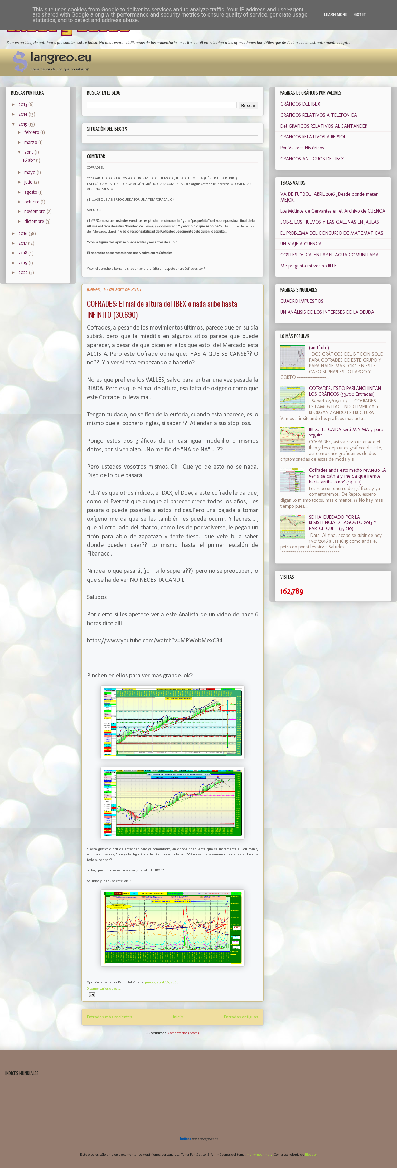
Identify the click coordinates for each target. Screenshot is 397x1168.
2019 (24, 263)
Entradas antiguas (241, 1017)
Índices (185, 1139)
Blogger (311, 1155)
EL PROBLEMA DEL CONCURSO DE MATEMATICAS (331, 233)
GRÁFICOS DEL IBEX (300, 104)
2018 (23, 253)
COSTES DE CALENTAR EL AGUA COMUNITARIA (329, 255)
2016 (24, 233)
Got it (360, 14)
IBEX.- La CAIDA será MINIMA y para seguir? (346, 432)
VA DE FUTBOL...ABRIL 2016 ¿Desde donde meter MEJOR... (329, 197)
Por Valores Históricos (302, 148)
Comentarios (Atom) (183, 1033)
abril (29, 152)
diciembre (35, 221)
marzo (31, 142)
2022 (24, 272)
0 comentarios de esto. (104, 989)
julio (29, 182)
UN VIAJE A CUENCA (301, 244)
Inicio (178, 1017)
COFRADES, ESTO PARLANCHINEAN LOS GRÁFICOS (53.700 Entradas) (345, 391)
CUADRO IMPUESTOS (301, 301)
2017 (23, 243)
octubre (32, 202)
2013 (23, 104)
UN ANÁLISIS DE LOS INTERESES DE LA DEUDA (327, 312)
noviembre (35, 211)
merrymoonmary (259, 1155)
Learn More (335, 14)
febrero (32, 132)
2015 (23, 124)
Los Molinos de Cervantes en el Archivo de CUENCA (332, 211)
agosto (31, 192)
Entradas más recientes (109, 1017)
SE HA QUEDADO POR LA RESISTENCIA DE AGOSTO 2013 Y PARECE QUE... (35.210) (343, 523)
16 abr (29, 160)
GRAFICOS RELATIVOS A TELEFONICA (318, 115)
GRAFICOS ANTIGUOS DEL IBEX (312, 159)
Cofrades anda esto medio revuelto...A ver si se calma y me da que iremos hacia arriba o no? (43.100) (347, 476)
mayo (30, 172)
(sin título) (319, 348)
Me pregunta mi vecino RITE (308, 266)
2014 (24, 114)
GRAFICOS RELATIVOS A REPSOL (313, 137)
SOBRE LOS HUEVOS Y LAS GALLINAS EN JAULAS (329, 222)
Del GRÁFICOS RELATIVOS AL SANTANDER (323, 126)
